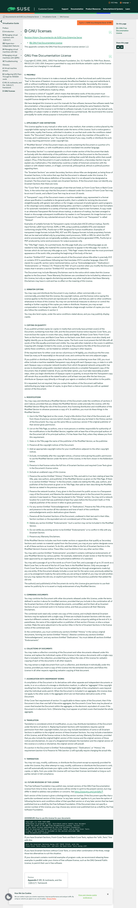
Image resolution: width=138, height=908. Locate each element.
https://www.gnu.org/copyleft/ (88, 791)
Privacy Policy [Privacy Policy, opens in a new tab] (51, 899)
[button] (8, 897)
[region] (61, 896)
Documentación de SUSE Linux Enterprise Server (22, 17)
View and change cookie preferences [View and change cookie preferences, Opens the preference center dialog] (87, 896)
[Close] (107, 894)
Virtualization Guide (49, 17)
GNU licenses (64, 17)
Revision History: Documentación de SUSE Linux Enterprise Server (53, 37)
